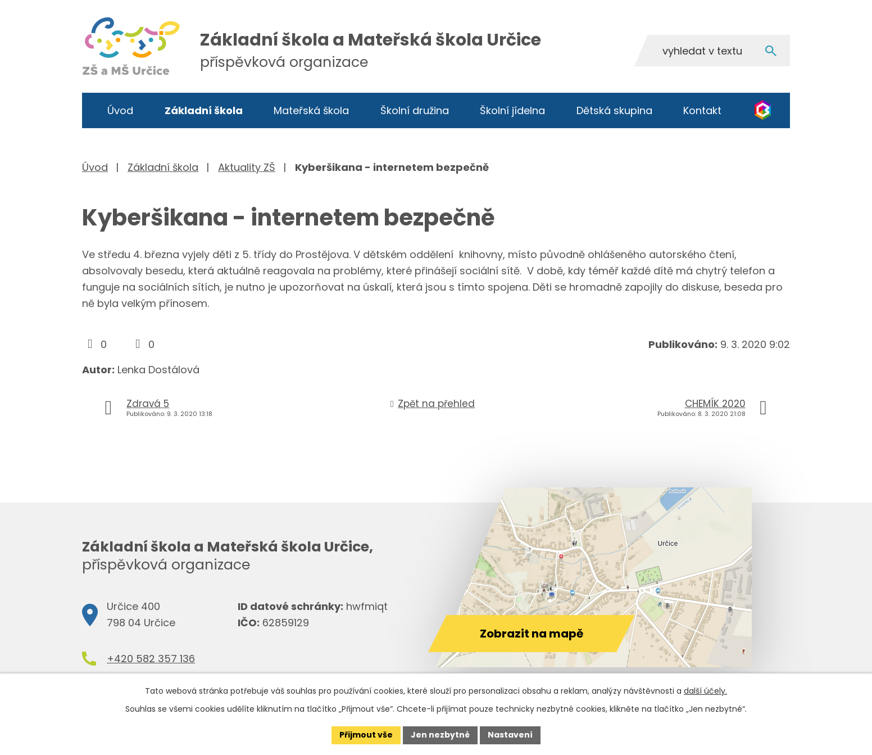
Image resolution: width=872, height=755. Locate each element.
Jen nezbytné (440, 734)
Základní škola (204, 110)
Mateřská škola (311, 110)
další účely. (705, 691)
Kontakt (702, 110)
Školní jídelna (512, 110)
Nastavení (510, 734)
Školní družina (414, 110)
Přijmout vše (366, 734)
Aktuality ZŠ (246, 167)
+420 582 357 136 (151, 659)
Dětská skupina (614, 110)
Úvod (120, 110)
